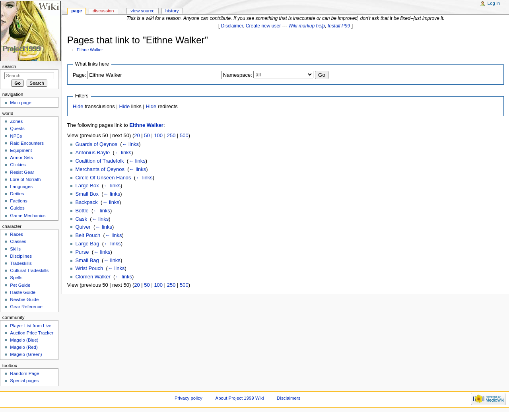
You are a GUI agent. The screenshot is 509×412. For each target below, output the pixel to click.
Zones (16, 121)
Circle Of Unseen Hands (103, 178)
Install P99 (339, 26)
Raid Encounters (27, 143)
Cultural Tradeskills (29, 270)
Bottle (81, 211)
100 (158, 135)
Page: (79, 75)
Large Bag (87, 244)
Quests (17, 128)
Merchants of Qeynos (99, 169)
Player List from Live (30, 325)
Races (16, 234)
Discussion (103, 10)
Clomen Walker (92, 277)
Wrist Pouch (89, 268)
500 (184, 135)
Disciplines (21, 256)
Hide (78, 106)
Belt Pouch (87, 235)
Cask (81, 219)
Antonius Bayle (92, 152)
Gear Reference (26, 306)
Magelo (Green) (26, 354)
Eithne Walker (90, 49)
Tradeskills (20, 263)
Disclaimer (232, 26)
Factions (18, 200)
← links (130, 144)
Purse (82, 252)
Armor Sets (21, 157)
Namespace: (237, 75)
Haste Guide (22, 292)
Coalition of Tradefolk (99, 161)
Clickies (17, 164)
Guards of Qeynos (96, 144)
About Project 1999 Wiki (240, 398)
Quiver (82, 227)
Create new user (263, 26)
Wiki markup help (306, 26)
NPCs (16, 136)
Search (9, 66)
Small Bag (87, 260)
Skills (15, 249)
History (172, 10)
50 (147, 135)
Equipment (21, 150)
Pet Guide (20, 285)
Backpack (86, 202)
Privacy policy (188, 398)
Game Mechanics (27, 215)
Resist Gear (22, 172)
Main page (20, 102)
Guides (17, 208)
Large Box (87, 186)
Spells (16, 277)
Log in (494, 3)
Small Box (87, 194)
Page (76, 10)
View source (142, 10)
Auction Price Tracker (31, 332)
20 (137, 135)
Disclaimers (288, 398)
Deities (17, 193)
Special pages (24, 380)
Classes (18, 241)
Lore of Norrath (25, 179)
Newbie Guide (24, 299)
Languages (21, 186)
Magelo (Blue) (24, 340)
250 (171, 135)
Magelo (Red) (23, 347)
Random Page (24, 373)
